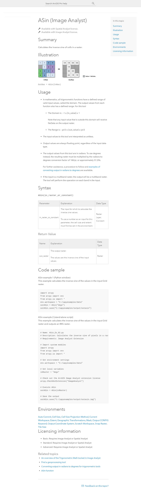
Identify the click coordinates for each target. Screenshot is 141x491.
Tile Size (42, 427)
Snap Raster (101, 423)
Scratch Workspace (84, 423)
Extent (53, 420)
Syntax (116, 38)
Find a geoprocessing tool (53, 462)
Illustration (118, 30)
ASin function (47, 470)
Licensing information (123, 51)
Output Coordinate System (61, 423)
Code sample (119, 43)
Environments (119, 47)
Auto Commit (44, 417)
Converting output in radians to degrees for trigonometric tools (70, 466)
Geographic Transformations (71, 420)
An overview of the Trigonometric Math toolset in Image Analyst (70, 458)
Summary (117, 26)
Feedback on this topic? (97, 486)
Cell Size (56, 417)
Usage (116, 34)
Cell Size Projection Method (75, 417)
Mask (89, 420)
